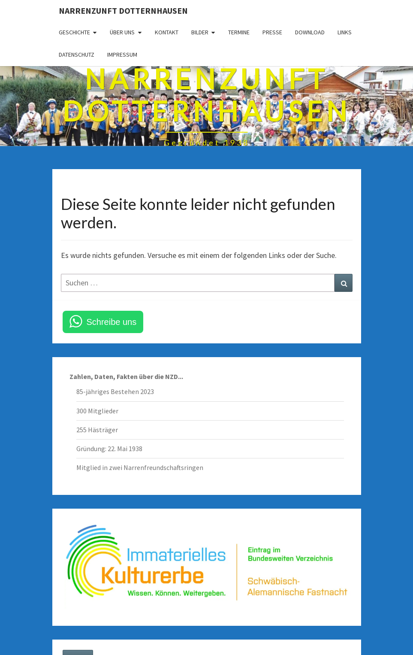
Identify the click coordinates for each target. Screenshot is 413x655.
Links (345, 32)
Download (310, 32)
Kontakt (166, 32)
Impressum (122, 54)
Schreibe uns (112, 322)
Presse (272, 32)
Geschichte (74, 32)
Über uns (122, 32)
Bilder (199, 32)
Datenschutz (76, 54)
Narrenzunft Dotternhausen (123, 10)
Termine (239, 32)
